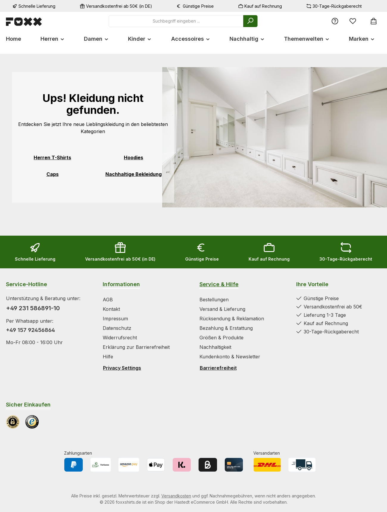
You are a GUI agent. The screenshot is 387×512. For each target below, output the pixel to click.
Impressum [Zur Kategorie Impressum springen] (115, 319)
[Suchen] (250, 21)
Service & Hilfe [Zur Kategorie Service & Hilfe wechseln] (218, 284)
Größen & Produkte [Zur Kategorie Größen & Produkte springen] (221, 338)
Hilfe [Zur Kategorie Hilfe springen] (108, 357)
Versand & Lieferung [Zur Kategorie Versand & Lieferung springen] (222, 309)
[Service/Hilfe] (334, 21)
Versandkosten (176, 495)
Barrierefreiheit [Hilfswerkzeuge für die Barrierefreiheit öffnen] (218, 368)
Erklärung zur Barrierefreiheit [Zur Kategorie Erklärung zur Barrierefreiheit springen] (136, 347)
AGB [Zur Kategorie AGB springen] (108, 300)
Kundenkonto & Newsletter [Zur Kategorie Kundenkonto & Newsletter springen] (229, 357)
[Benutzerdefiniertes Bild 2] (32, 421)
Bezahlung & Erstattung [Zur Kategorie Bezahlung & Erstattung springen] (226, 328)
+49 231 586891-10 (33, 308)
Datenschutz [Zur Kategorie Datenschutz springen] (117, 328)
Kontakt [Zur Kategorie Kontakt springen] (111, 309)
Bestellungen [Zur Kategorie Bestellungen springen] (214, 300)
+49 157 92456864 (30, 330)
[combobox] (176, 21)
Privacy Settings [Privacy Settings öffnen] (122, 368)
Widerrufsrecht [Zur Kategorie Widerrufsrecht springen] (120, 338)
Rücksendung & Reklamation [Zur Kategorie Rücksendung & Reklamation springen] (231, 319)
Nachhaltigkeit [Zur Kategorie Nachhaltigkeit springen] (215, 347)
